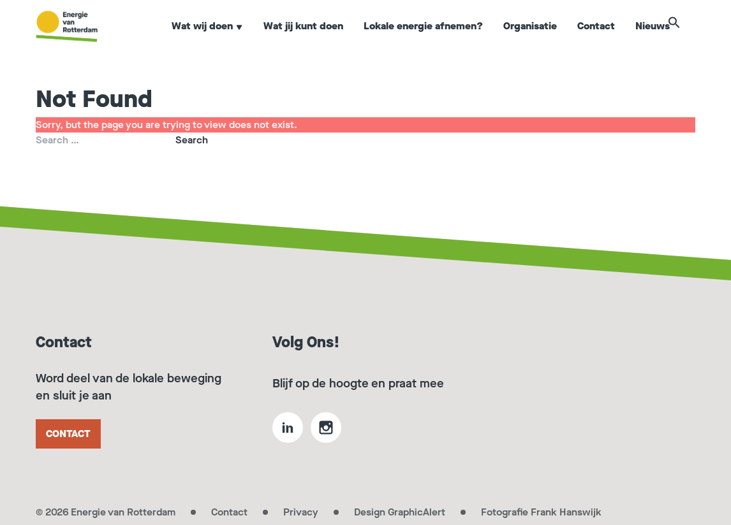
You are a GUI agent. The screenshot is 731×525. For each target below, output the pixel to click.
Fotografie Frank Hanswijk (541, 512)
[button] (689, 39)
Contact (596, 40)
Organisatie (530, 40)
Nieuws (652, 40)
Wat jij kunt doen (303, 40)
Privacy (300, 512)
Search (191, 140)
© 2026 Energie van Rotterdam (105, 512)
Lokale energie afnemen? (423, 40)
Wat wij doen (207, 40)
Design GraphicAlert (399, 512)
